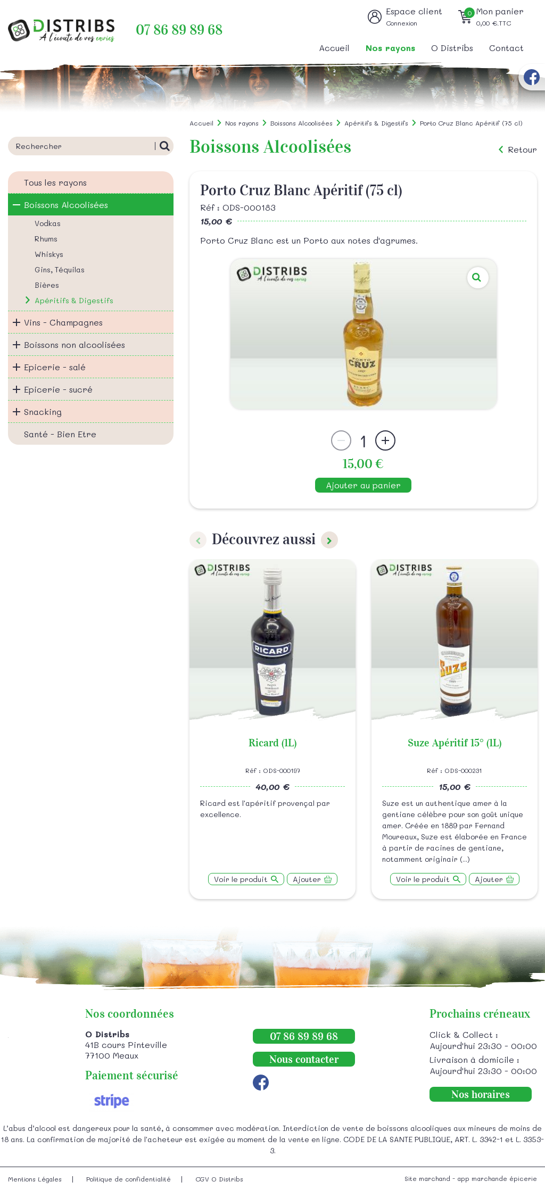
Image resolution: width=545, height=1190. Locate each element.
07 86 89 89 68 (179, 30)
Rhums (46, 239)
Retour (522, 149)
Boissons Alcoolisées (66, 204)
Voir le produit (241, 879)
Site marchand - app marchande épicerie (470, 1178)
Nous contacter (303, 1059)
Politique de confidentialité (128, 1179)
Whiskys (49, 254)
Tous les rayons (55, 182)
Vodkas (48, 223)
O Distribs (452, 47)
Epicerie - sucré (58, 389)
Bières (47, 285)
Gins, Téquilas (60, 269)
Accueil (334, 47)
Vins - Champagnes (63, 322)
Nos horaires (480, 1094)
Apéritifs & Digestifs (74, 300)
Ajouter (307, 879)
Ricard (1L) (272, 742)
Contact (506, 47)
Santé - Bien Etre (60, 433)
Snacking (43, 411)
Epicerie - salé (55, 366)
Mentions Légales (35, 1179)
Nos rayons (390, 47)
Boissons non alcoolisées (74, 344)
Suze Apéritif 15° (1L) (454, 742)
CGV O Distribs (219, 1179)
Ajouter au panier (363, 484)
